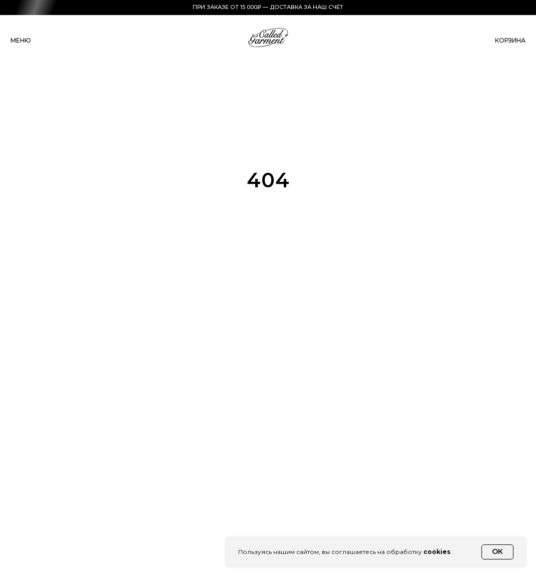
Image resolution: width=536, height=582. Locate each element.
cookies (436, 551)
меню (21, 40)
